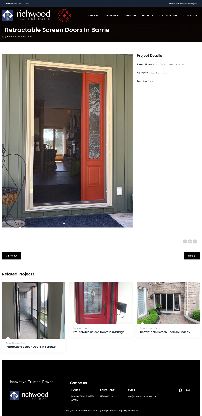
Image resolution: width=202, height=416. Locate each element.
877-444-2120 (106, 396)
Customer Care (168, 15)
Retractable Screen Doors (15, 343)
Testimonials (112, 15)
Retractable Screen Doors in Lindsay (165, 332)
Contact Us (190, 15)
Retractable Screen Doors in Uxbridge (98, 332)
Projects (147, 15)
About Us (130, 15)
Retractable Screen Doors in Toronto (31, 347)
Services (93, 15)
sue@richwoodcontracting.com (185, 3)
